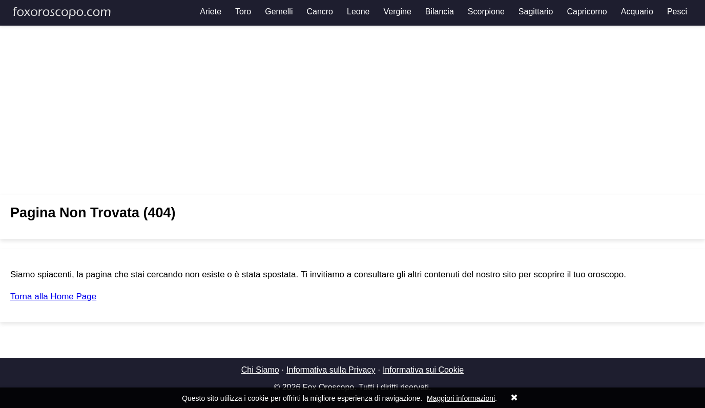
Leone (358, 11)
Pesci (677, 11)
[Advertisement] (352, 110)
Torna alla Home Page (53, 296)
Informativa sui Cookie (423, 369)
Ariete (210, 11)
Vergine (397, 11)
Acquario (637, 11)
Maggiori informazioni (461, 398)
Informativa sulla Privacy (330, 369)
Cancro (319, 11)
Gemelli (279, 11)
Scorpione (486, 11)
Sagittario (536, 11)
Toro (243, 11)
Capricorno (587, 11)
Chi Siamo (260, 369)
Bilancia (439, 11)
